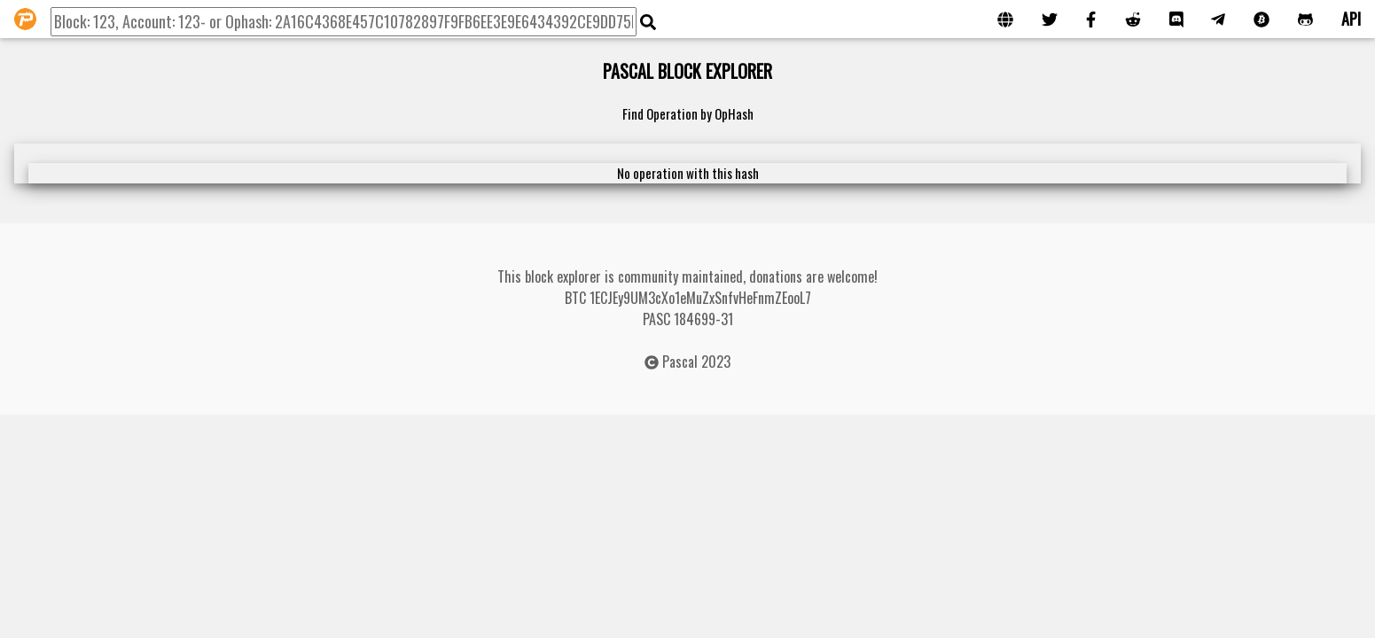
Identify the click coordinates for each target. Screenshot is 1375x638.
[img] (648, 22)
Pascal (680, 361)
